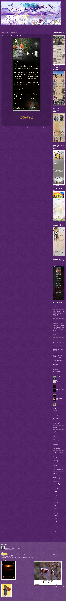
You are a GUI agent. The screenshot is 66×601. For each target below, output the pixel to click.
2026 (54, 540)
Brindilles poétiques (55, 418)
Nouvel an (54, 457)
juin (55, 495)
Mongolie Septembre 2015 (56, 449)
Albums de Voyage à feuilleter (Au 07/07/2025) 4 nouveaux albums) (57, 308)
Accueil (26, 127)
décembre (56, 518)
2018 (54, 528)
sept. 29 (56, 513)
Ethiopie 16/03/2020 (55, 363)
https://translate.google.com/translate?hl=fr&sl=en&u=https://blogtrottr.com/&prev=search (22, 557)
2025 (54, 538)
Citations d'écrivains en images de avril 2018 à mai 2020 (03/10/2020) (58, 323)
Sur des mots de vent (55, 478)
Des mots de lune (55, 424)
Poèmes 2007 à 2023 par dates (57, 315)
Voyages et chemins (55, 481)
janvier (56, 488)
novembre (56, 516)
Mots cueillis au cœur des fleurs (57, 453)
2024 (54, 537)
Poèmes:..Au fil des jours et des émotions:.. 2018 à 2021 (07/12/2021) (58, 321)
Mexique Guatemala (55, 448)
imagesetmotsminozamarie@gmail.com (6, 556)
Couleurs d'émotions (55, 422)
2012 (54, 520)
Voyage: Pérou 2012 (55, 364)
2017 (54, 527)
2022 (54, 534)
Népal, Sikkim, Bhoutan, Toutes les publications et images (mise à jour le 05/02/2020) (58, 361)
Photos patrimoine (55, 465)
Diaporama (54, 427)
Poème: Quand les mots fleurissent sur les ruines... (18, 36)
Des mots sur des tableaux (56, 426)
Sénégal (54, 474)
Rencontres (54, 473)
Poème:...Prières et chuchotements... (59, 394)
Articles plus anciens (47, 127)
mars (55, 491)
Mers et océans (55, 447)
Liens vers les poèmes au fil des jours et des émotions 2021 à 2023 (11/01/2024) (58, 319)
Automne (54, 414)
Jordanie (54, 439)
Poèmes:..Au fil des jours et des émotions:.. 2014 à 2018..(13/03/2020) (58, 326)
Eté (53, 432)
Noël (53, 456)
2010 (54, 485)
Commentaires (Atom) (8, 129)
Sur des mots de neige (56, 477)
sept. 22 (56, 505)
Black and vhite (55, 415)
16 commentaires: (29, 123)
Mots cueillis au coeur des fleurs (57, 452)
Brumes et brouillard (55, 419)
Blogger (41, 599)
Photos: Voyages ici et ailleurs (57, 469)
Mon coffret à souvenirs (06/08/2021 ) (58, 348)
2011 (54, 487)
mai (55, 494)
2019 (54, 530)
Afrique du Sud (55, 410)
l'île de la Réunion (55, 440)
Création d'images (55, 423)
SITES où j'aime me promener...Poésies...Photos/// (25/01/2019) (58, 369)
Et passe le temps (55, 431)
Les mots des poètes (55, 444)
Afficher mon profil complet (9, 549)
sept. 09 (56, 502)
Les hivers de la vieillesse (56, 443)
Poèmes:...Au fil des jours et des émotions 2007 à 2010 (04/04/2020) (58, 312)
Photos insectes (55, 461)
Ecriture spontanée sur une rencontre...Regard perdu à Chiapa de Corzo (58, 264)
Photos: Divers (55, 466)
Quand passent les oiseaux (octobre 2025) (58, 354)
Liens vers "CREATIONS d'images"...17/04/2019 (56, 346)
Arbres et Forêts (55, 411)
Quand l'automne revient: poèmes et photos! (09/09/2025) (58, 350)
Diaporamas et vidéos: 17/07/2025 (57, 357)
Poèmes (54, 470)
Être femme (54, 435)
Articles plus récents (5, 127)
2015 (54, 524)
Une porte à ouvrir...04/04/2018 (57, 371)
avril (55, 492)
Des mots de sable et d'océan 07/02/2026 (58, 351)
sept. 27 (56, 508)
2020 (54, 531)
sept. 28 (56, 509)
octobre (56, 515)
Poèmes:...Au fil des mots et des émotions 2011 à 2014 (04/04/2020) (58, 328)
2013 (54, 521)
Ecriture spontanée (55, 428)
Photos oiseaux (55, 464)
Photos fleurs (54, 460)
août (55, 498)
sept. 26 (56, 506)
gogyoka (54, 436)
